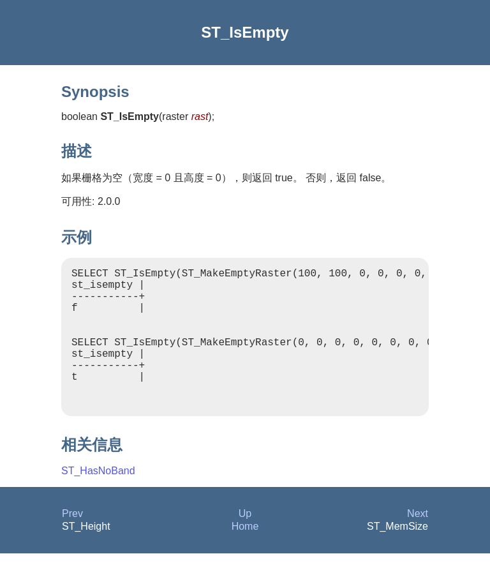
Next (417, 544)
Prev (72, 544)
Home (245, 556)
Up (245, 544)
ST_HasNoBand (98, 501)
